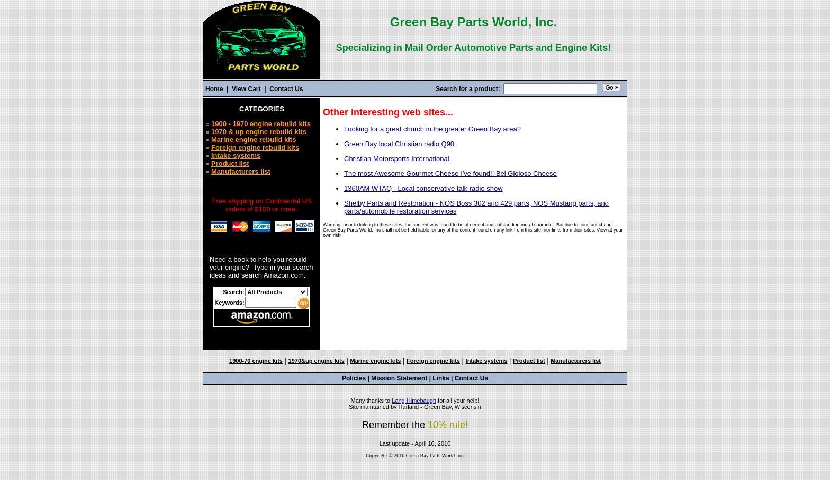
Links (440, 378)
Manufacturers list (240, 171)
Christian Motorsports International (396, 159)
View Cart (246, 89)
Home (215, 89)
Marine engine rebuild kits (253, 140)
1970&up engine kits (316, 361)
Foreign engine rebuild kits (255, 148)
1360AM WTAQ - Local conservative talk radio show (423, 188)
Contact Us (285, 89)
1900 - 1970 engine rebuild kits (261, 124)
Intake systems (235, 155)
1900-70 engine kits (256, 361)
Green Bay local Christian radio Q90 (399, 144)
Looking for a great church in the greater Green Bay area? (432, 129)
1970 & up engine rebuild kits (258, 132)
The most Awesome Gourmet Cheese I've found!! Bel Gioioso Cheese (450, 173)
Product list (230, 163)
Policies (354, 378)
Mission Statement (399, 378)
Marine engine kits (375, 361)
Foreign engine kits (433, 361)
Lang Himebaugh (414, 400)
